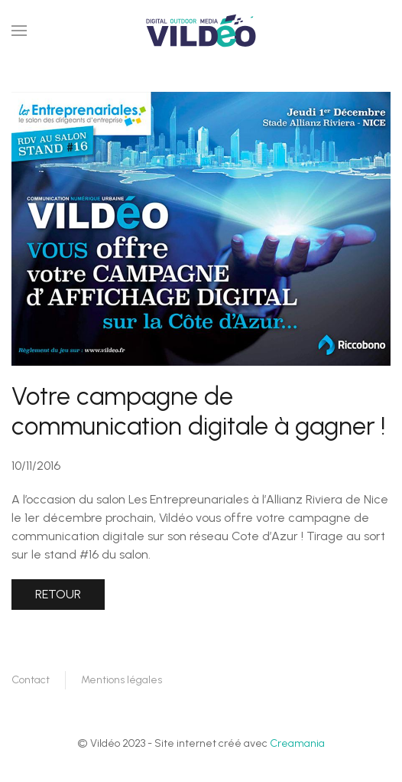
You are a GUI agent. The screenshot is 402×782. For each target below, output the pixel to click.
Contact (30, 679)
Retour (58, 594)
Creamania (297, 743)
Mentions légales (121, 679)
